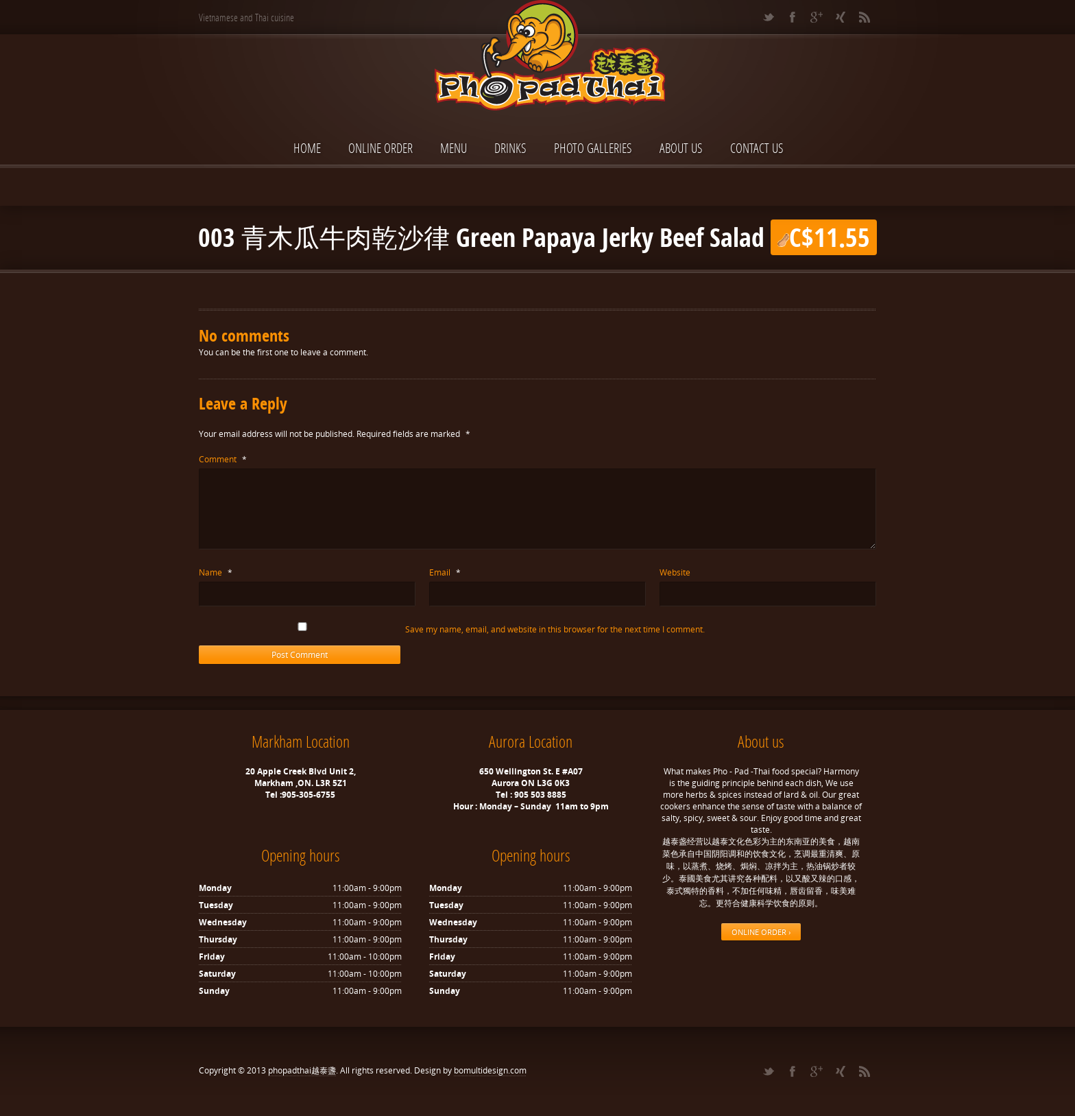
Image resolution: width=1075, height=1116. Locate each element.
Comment (223, 459)
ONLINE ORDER (380, 147)
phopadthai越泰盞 (302, 1070)
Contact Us (757, 147)
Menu (453, 147)
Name (215, 572)
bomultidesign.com (490, 1070)
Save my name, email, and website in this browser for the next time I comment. (555, 629)
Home (307, 147)
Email (445, 572)
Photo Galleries (593, 147)
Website (675, 572)
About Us (681, 147)
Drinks (510, 147)
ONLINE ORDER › (761, 932)
